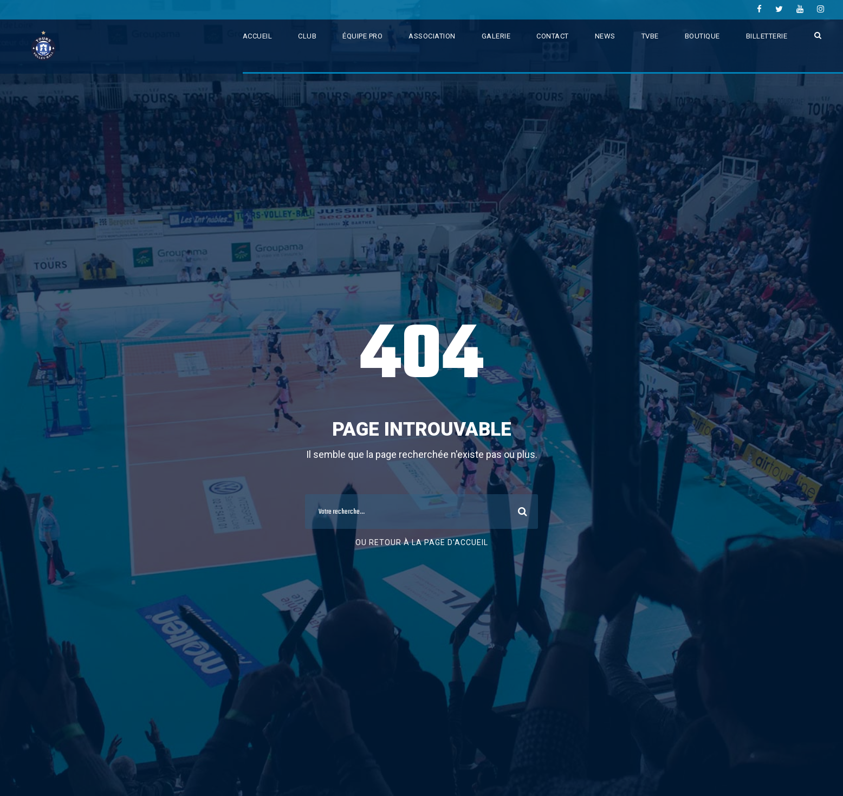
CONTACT (552, 36)
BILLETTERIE (767, 36)
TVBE (650, 36)
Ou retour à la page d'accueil (421, 542)
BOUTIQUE (702, 36)
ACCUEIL (258, 36)
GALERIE (496, 36)
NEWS (605, 36)
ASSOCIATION (432, 36)
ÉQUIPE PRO (362, 36)
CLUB (307, 36)
